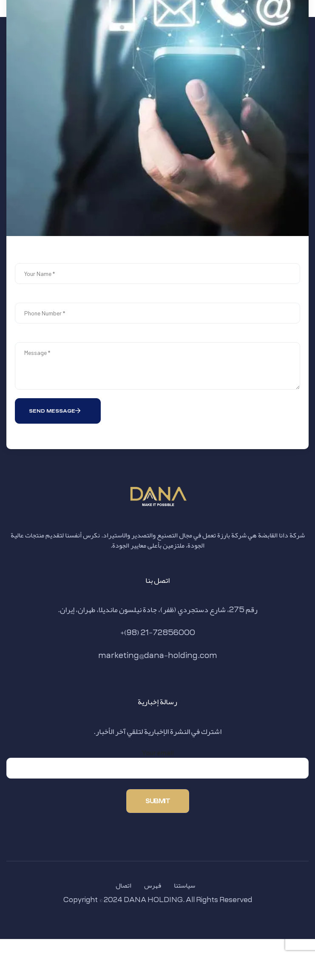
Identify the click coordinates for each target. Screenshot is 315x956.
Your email (157, 764)
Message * (157, 366)
